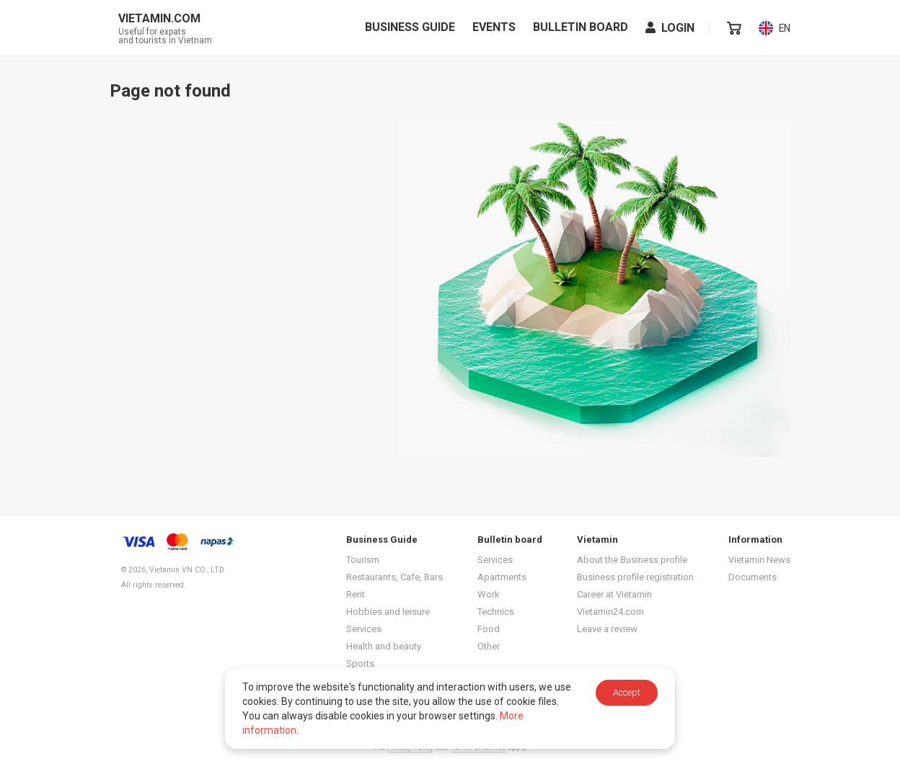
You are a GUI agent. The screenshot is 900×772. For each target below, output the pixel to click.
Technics (495, 611)
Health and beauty (383, 646)
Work (488, 594)
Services (363, 629)
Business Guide (410, 29)
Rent (355, 594)
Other (488, 646)
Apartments (501, 577)
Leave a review (607, 629)
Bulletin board (580, 29)
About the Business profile (632, 559)
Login (669, 30)
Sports (360, 663)
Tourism (362, 559)
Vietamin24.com (610, 611)
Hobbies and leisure (388, 611)
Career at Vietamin (614, 594)
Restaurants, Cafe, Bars (394, 577)
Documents (752, 577)
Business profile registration (635, 577)
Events (494, 29)
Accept (626, 692)
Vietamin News (759, 559)
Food (488, 629)
